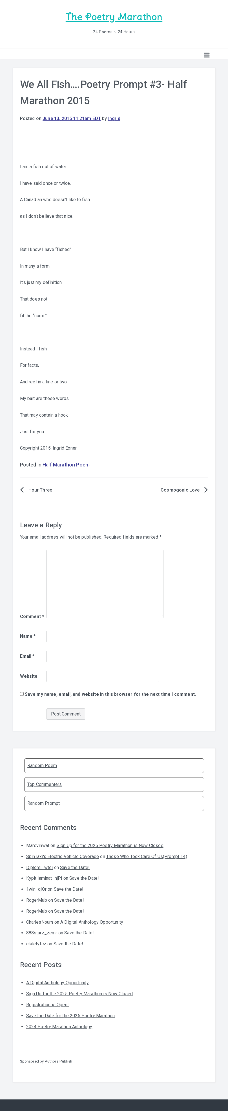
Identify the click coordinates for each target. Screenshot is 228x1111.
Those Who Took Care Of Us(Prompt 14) (146, 856)
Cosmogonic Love (180, 490)
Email (27, 656)
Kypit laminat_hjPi (44, 878)
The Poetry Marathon (114, 17)
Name (28, 636)
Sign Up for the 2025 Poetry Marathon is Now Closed (110, 845)
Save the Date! (75, 867)
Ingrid (114, 118)
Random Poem (42, 765)
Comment (32, 616)
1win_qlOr (36, 889)
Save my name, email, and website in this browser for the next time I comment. (110, 694)
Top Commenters (44, 784)
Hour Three (40, 490)
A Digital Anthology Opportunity (91, 922)
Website (29, 676)
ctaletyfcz (36, 943)
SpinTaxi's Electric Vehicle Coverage (62, 856)
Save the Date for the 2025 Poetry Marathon (70, 1015)
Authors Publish (58, 1061)
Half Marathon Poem (66, 465)
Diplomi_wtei (39, 867)
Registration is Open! (47, 1004)
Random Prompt (43, 803)
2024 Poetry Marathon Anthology (59, 1026)
